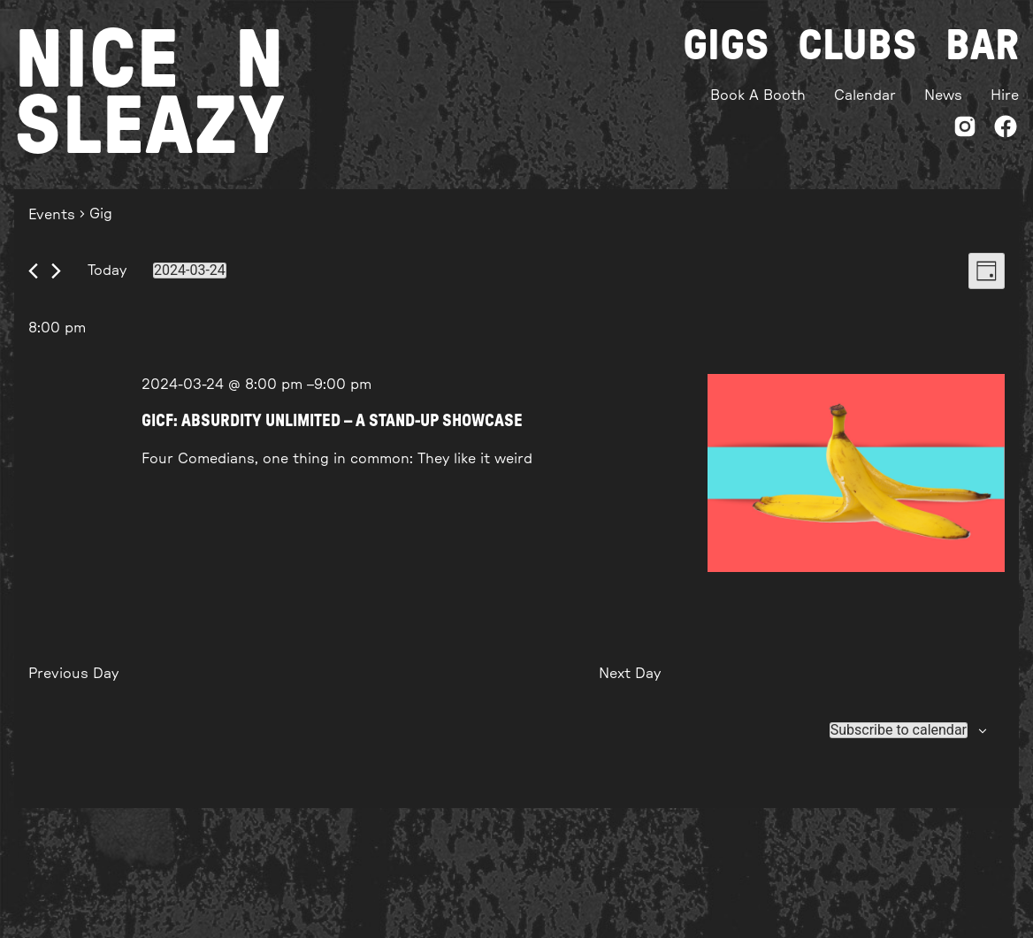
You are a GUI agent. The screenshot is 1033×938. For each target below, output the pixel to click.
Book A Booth (758, 95)
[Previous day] (33, 271)
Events (51, 215)
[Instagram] (965, 129)
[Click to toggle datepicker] (189, 270)
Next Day (630, 674)
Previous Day (73, 674)
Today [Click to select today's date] (107, 270)
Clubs (857, 46)
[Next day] (56, 271)
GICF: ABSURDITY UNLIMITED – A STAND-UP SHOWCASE (332, 421)
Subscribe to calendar (898, 730)
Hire (1005, 95)
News (943, 95)
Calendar (865, 95)
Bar (982, 46)
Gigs (726, 46)
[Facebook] (1005, 129)
